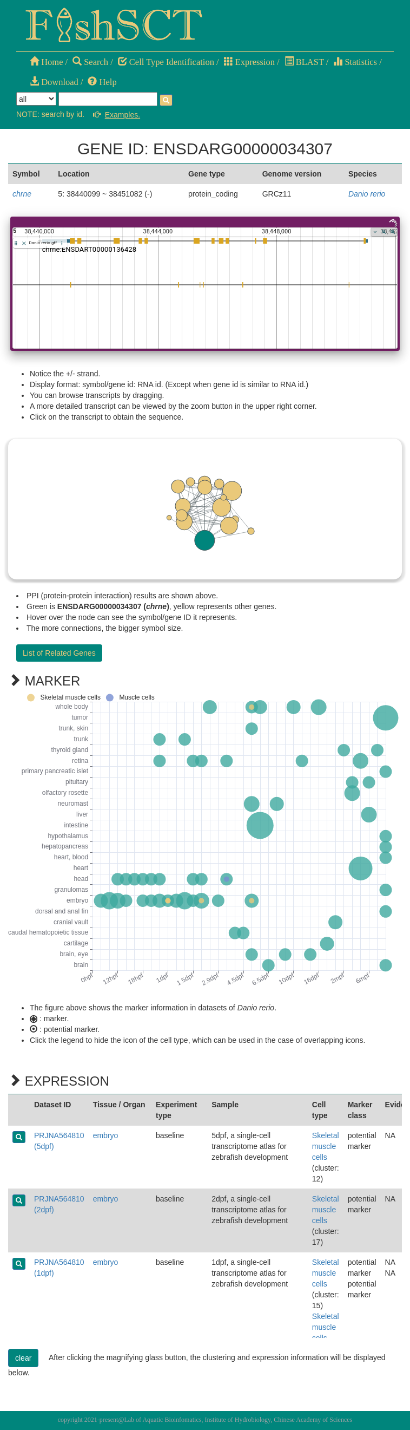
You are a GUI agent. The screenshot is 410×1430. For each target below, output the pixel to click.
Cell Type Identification (166, 62)
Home (46, 62)
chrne (21, 194)
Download (54, 82)
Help (102, 82)
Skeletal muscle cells (325, 1146)
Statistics (355, 62)
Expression (249, 62)
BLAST (304, 62)
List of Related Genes (59, 653)
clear (23, 1358)
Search (90, 62)
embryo (105, 1135)
